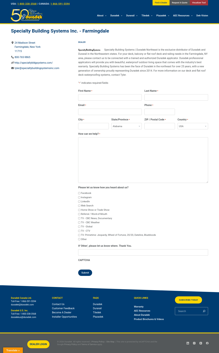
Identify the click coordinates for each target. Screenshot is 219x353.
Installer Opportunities (64, 316)
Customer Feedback (63, 308)
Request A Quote (179, 2)
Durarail (132, 16)
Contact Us (58, 304)
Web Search (87, 205)
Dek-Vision (202, 15)
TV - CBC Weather (90, 222)
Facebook (86, 193)
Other (84, 239)
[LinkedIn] (187, 343)
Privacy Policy (98, 341)
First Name (85, 91)
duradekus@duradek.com (23, 317)
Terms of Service (89, 344)
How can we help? (89, 134)
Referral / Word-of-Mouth (94, 214)
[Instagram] (194, 343)
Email (82, 105)
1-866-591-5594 (60, 3)
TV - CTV (85, 230)
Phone (148, 105)
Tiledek (147, 16)
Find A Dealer (161, 2)
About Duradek (142, 314)
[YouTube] (200, 343)
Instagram (86, 197)
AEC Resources (183, 16)
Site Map (110, 341)
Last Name (151, 91)
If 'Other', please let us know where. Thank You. (105, 245)
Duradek (117, 16)
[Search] (204, 311)
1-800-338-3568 (27, 3)
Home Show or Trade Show (95, 209)
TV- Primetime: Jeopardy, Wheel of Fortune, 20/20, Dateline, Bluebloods (118, 235)
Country (183, 119)
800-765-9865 (22, 57)
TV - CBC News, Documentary (96, 218)
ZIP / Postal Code (155, 119)
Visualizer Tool (199, 2)
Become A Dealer (61, 312)
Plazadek (163, 16)
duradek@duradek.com (22, 304)
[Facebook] (207, 343)
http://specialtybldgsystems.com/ (34, 62)
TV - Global (86, 226)
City (81, 119)
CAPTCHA (84, 260)
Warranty (139, 306)
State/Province (120, 119)
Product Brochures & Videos (149, 319)
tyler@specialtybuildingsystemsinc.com (37, 68)
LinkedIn (85, 201)
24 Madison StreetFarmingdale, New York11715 (27, 47)
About (102, 16)
